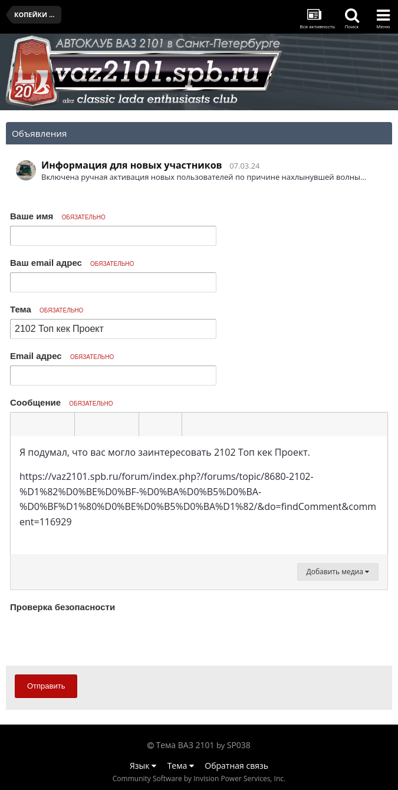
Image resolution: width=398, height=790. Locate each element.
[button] (21, 424)
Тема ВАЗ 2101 (185, 744)
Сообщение (61, 402)
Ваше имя (58, 216)
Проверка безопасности (62, 607)
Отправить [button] (46, 686)
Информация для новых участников (131, 165)
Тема (46, 309)
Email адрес (62, 356)
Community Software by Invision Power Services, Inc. (199, 778)
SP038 (239, 744)
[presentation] (99, 638)
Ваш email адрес (72, 263)
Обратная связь (236, 765)
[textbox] (199, 495)
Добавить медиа (338, 572)
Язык (143, 765)
